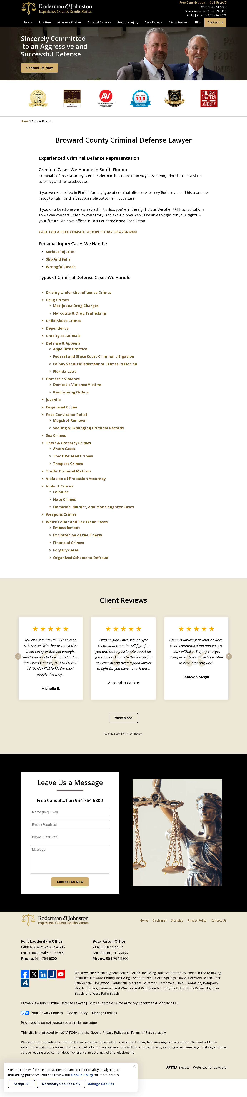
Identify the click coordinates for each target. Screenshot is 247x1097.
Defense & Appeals (63, 343)
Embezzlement (66, 527)
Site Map (177, 920)
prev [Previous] (18, 659)
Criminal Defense (99, 22)
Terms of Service (143, 1032)
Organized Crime (61, 407)
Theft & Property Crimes (68, 442)
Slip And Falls (58, 259)
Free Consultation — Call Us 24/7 (202, 2)
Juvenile (53, 399)
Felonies (60, 491)
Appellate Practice (70, 348)
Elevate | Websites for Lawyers (196, 1067)
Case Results (153, 22)
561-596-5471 (217, 15)
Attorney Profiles (69, 22)
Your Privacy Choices (42, 1013)
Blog (198, 22)
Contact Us (215, 22)
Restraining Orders (71, 392)
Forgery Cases (66, 550)
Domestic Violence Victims (77, 384)
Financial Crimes (68, 542)
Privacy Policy (197, 920)
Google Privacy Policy (107, 1032)
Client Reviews (179, 22)
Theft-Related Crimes (73, 456)
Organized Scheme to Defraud (80, 557)
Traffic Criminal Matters (68, 471)
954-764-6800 (217, 7)
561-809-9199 (217, 11)
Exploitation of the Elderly (77, 535)
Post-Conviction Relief (66, 414)
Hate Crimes (64, 499)
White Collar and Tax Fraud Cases (77, 521)
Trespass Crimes (68, 463)
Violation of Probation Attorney (76, 478)
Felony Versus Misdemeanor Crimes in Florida (95, 363)
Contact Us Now (39, 68)
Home (28, 22)
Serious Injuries (60, 251)
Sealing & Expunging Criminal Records (88, 427)
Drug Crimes (57, 300)
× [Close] (134, 1066)
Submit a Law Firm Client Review (123, 733)
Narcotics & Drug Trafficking (79, 313)
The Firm (45, 22)
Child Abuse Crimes (63, 320)
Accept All (21, 1084)
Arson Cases (64, 448)
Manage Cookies (104, 1013)
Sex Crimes (56, 435)
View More (123, 718)
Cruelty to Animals (63, 335)
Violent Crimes (59, 486)
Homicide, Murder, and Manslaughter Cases (93, 506)
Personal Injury (128, 22)
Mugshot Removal (69, 420)
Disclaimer (160, 920)
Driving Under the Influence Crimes (78, 292)
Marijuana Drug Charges (76, 305)
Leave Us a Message (70, 782)
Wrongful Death (61, 266)
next (229, 659)
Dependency (57, 328)
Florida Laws (64, 371)
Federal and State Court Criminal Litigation (93, 356)
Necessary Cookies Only (61, 1084)
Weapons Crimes (61, 514)
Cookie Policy (77, 1013)
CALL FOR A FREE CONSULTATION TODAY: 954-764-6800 (88, 231)
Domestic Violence (63, 379)
